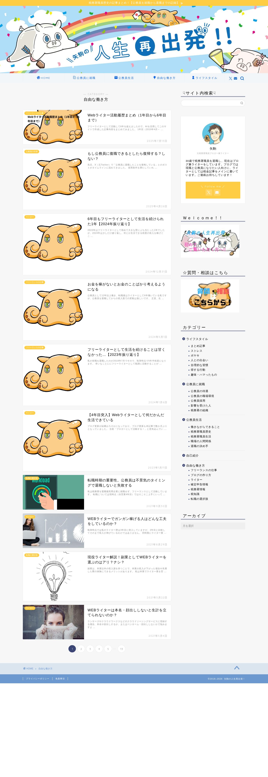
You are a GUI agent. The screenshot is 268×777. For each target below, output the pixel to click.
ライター (196, 480)
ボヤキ (195, 356)
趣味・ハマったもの (204, 375)
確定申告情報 (199, 485)
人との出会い (199, 360)
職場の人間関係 (201, 441)
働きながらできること (205, 427)
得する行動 (198, 370)
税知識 (195, 494)
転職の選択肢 (199, 499)
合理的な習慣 (199, 365)
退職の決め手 (199, 446)
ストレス (196, 351)
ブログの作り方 (201, 475)
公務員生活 (124, 78)
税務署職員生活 (201, 437)
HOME (43, 78)
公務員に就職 (84, 78)
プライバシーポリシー (37, 679)
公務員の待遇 (199, 391)
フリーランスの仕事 (204, 470)
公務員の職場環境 (202, 396)
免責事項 (60, 679)
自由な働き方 (164, 78)
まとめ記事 (198, 346)
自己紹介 (192, 456)
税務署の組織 (199, 410)
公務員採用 (198, 401)
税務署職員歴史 (201, 432)
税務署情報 (198, 489)
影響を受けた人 (201, 406)
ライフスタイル (204, 78)
